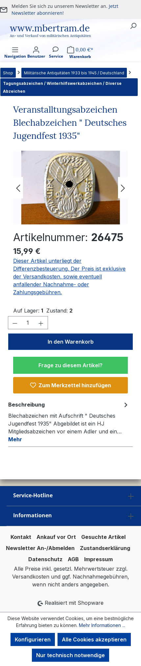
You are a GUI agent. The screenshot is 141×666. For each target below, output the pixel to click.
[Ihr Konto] (36, 58)
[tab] (68, 421)
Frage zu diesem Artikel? (70, 365)
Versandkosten (30, 576)
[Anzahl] (28, 322)
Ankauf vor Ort (56, 537)
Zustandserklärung (105, 548)
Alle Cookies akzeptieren (94, 639)
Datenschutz (45, 559)
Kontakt (21, 537)
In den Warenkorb (71, 341)
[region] (70, 187)
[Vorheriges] (18, 187)
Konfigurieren (33, 639)
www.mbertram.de (50, 28)
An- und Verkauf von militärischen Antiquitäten (50, 35)
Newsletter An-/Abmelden (40, 548)
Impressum (98, 559)
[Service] (56, 58)
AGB (73, 559)
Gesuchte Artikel (103, 537)
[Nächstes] (123, 187)
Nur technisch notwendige (70, 655)
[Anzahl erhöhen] (41, 322)
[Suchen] (133, 25)
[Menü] (15, 58)
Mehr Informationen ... (102, 625)
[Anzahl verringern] (15, 322)
